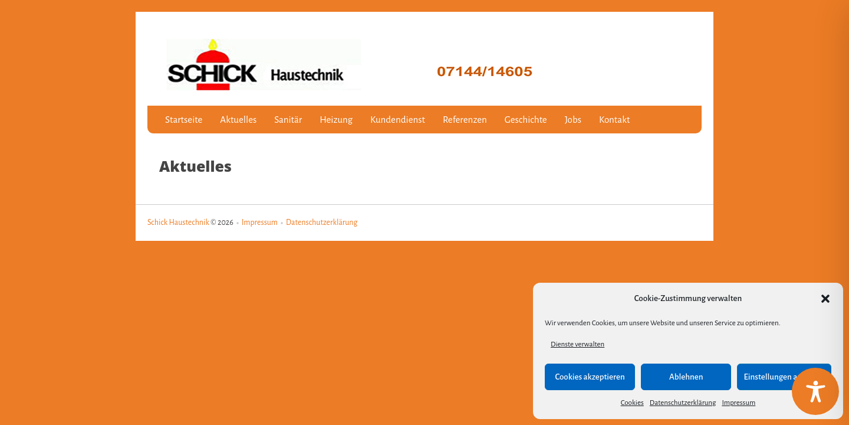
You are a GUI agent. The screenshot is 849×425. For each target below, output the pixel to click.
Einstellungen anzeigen (784, 376)
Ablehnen (686, 376)
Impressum (738, 403)
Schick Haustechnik (178, 222)
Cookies (632, 403)
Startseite (183, 120)
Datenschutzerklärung (683, 403)
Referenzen (465, 120)
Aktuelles (238, 120)
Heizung (336, 120)
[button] (825, 299)
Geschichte (526, 120)
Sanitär (288, 120)
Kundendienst (397, 120)
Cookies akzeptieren (589, 376)
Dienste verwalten (577, 344)
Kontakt (614, 120)
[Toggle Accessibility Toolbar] (815, 391)
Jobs (573, 120)
